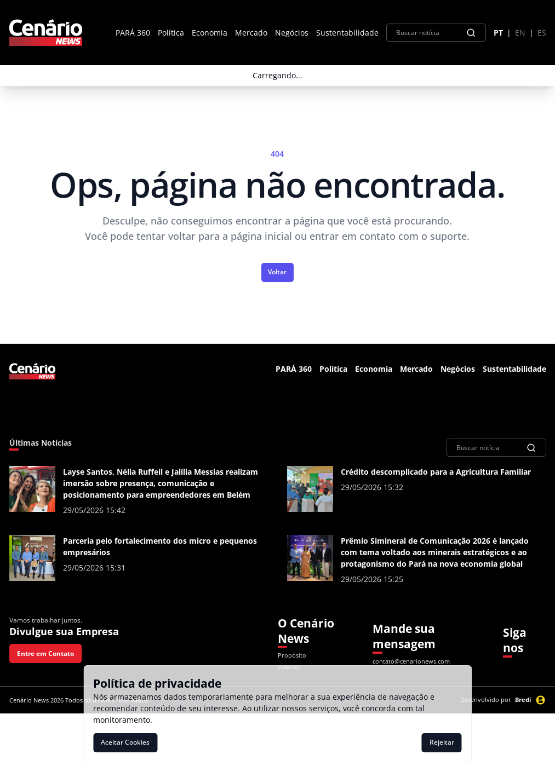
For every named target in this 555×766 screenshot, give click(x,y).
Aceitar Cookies (125, 742)
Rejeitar (442, 742)
